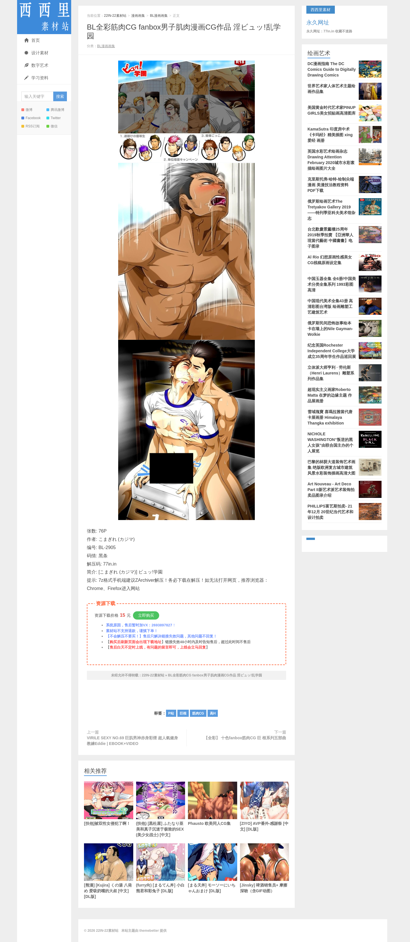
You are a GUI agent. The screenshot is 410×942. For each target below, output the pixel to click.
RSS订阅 (30, 126)
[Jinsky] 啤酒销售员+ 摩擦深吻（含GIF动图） (264, 868)
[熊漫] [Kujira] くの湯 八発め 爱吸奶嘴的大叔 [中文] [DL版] (108, 871)
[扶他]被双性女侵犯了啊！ (108, 804)
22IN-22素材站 (44, 17)
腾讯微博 (55, 110)
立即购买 (146, 615)
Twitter (53, 118)
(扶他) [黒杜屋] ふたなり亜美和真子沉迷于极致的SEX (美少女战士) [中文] (160, 809)
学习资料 (36, 77)
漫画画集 (138, 16)
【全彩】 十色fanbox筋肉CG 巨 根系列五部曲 (245, 738)
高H (213, 713)
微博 (26, 110)
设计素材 (36, 52)
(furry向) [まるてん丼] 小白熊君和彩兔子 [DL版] (160, 868)
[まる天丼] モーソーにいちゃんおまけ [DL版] (212, 868)
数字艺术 (36, 65)
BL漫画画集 (159, 16)
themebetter (149, 931)
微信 (52, 126)
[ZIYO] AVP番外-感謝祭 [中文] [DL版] (264, 806)
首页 (32, 40)
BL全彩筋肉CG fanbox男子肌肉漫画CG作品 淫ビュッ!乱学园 (215, 675)
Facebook (31, 118)
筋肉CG (198, 713)
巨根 (183, 713)
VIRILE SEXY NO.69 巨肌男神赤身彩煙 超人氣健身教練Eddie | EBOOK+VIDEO (132, 741)
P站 (171, 713)
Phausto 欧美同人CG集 (212, 804)
